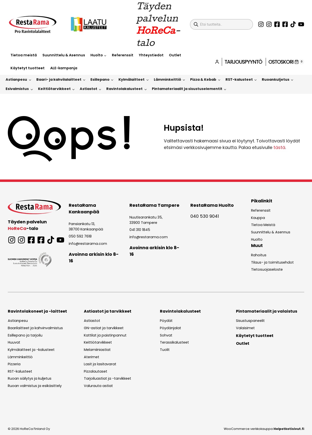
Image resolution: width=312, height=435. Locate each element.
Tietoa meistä (23, 55)
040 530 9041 (204, 216)
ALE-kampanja (63, 68)
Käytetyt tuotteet (27, 68)
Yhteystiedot (151, 55)
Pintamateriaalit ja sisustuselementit (187, 88)
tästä (279, 147)
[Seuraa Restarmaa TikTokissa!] (293, 24)
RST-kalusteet (239, 79)
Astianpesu (16, 79)
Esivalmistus (17, 88)
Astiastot (88, 88)
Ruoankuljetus (275, 79)
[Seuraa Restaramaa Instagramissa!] (261, 24)
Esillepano (99, 79)
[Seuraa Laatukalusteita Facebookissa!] (285, 24)
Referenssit (122, 55)
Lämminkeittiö (167, 79)
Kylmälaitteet (131, 79)
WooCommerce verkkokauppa (264, 429)
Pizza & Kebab (203, 79)
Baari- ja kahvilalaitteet (58, 79)
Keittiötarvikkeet (54, 88)
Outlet (175, 55)
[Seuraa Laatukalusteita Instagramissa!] (269, 24)
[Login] (217, 61)
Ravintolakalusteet (124, 88)
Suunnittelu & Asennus (63, 55)
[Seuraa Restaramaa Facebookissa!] (277, 24)
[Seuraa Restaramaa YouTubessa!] (301, 24)
